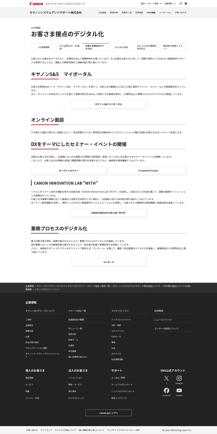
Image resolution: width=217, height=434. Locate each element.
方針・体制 (116, 325)
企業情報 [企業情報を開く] (168, 3)
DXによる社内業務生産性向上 (146, 47)
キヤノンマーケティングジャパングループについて (60, 286)
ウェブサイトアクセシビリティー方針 (123, 430)
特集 (27, 391)
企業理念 (29, 325)
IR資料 (71, 345)
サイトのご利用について (65, 430)
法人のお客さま (78, 370)
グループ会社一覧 (77, 310)
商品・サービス (75, 384)
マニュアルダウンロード (122, 384)
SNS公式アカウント (172, 370)
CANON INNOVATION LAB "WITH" (108, 212)
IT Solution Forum (148, 170)
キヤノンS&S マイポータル (108, 104)
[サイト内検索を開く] (181, 3)
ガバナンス (116, 353)
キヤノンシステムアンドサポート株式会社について (136, 286)
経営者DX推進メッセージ (172, 47)
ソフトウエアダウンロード (123, 391)
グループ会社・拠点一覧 (98, 286)
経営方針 (72, 334)
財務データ (73, 339)
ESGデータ (116, 336)
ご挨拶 (28, 319)
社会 (113, 348)
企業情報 (29, 286)
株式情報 (72, 351)
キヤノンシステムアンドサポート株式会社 (56, 12)
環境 (113, 342)
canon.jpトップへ (108, 412)
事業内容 (114, 12)
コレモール (108, 262)
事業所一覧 (126, 12)
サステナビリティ (120, 310)
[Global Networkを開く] (186, 3)
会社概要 (102, 12)
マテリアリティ (118, 331)
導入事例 (72, 391)
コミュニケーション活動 (36, 348)
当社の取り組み (32, 342)
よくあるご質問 (118, 377)
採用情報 (139, 12)
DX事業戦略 (43, 47)
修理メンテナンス (119, 398)
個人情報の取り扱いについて (91, 430)
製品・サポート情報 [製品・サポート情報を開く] (149, 3)
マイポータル (165, 12)
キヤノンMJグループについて (40, 310)
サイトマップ (46, 430)
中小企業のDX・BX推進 (69, 47)
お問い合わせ (180, 12)
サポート (116, 370)
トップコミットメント (121, 319)
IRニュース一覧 (75, 328)
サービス (29, 384)
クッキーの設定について (166, 328)
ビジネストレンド (76, 398)
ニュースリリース (163, 319)
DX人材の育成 (121, 47)
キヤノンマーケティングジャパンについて (42, 355)
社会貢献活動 (117, 359)
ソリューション (75, 377)
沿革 (27, 336)
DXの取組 (151, 12)
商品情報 (29, 377)
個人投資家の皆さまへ (78, 356)
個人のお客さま (35, 370)
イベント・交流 (32, 398)
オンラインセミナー (69, 170)
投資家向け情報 (76, 319)
